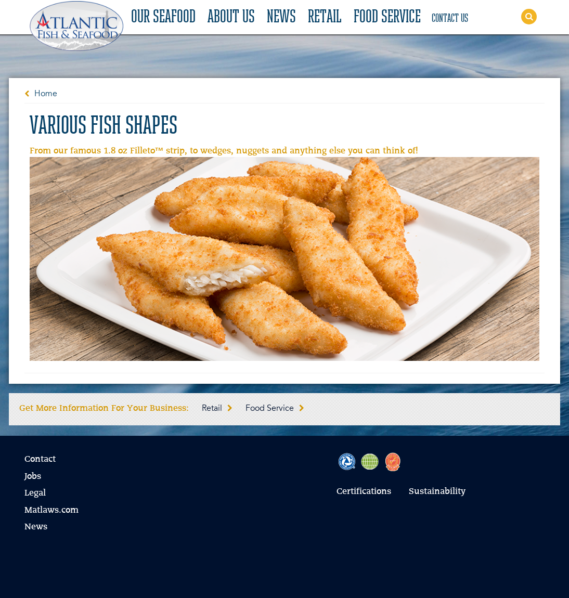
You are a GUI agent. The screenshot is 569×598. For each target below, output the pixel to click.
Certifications (364, 492)
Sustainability (437, 492)
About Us (231, 17)
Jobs (32, 477)
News (281, 17)
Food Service (387, 17)
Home (45, 94)
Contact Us (450, 18)
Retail (325, 17)
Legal (35, 493)
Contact (40, 460)
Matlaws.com (51, 510)
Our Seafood (163, 17)
